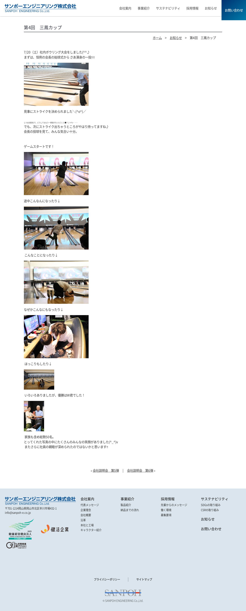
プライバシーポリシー (107, 579)
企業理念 (86, 510)
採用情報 (168, 499)
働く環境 (166, 510)
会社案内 (87, 499)
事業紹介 (127, 499)
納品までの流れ (130, 510)
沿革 (83, 520)
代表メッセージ (90, 505)
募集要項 (166, 515)
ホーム (157, 37)
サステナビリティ (214, 499)
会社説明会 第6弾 (140, 470)
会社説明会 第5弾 (106, 470)
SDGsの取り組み (211, 505)
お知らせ (176, 37)
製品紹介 (126, 505)
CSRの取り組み (210, 510)
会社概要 (86, 515)
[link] (16, 558)
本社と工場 (87, 525)
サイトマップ (144, 579)
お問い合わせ (211, 529)
